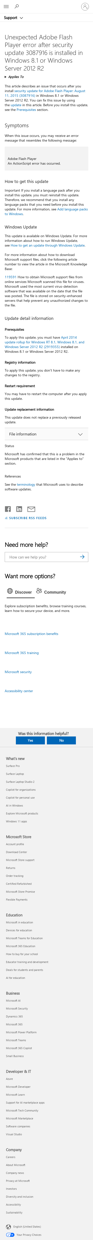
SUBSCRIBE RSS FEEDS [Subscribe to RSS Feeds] (28, 518)
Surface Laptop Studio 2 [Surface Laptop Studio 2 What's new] (20, 782)
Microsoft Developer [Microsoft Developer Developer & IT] (18, 1086)
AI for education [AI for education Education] (15, 978)
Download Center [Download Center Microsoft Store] (16, 852)
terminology (26, 484)
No (61, 740)
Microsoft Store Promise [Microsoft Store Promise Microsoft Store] (20, 891)
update (16, 104)
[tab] (21, 592)
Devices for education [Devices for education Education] (19, 930)
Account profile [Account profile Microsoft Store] (15, 844)
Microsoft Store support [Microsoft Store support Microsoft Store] (20, 860)
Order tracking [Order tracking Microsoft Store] (14, 876)
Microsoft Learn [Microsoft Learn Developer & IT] (15, 1094)
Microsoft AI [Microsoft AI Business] (13, 1000)
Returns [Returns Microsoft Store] (10, 868)
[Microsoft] (46, 4)
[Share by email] (29, 508)
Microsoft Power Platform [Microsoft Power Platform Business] (21, 1032)
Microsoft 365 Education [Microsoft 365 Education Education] (20, 946)
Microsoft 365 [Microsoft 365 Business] (14, 1024)
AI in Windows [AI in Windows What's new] (14, 805)
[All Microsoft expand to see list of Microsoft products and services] (6, 7)
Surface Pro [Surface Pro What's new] (13, 766)
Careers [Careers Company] (10, 1157)
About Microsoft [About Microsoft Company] (15, 1165)
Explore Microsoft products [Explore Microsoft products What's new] (22, 813)
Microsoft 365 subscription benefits (31, 633)
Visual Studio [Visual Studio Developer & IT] (14, 1134)
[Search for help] (17, 6)
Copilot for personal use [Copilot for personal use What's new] (20, 797)
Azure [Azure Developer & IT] (9, 1079)
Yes (30, 740)
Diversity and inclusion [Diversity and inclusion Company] (19, 1196)
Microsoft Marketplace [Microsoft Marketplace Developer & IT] (19, 1118)
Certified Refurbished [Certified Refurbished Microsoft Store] (18, 884)
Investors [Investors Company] (11, 1188)
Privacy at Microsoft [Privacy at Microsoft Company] (18, 1181)
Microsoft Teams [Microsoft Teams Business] (16, 1040)
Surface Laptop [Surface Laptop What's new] (15, 774)
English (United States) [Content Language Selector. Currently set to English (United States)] (27, 1226)
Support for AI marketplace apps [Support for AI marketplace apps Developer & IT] (25, 1102)
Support (11, 17)
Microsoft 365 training (22, 652)
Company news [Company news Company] (15, 1173)
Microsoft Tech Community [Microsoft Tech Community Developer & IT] (22, 1110)
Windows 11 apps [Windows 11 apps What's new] (16, 821)
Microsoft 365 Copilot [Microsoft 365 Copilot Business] (19, 1048)
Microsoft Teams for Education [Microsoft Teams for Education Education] (24, 938)
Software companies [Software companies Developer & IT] (18, 1126)
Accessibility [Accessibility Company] (13, 1204)
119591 (11, 277)
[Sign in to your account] (85, 7)
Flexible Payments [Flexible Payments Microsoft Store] (17, 899)
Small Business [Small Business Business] (15, 1056)
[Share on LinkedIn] (17, 508)
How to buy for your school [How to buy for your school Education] (22, 954)
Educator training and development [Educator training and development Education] (27, 962)
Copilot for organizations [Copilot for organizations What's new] (21, 789)
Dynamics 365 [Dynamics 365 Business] (14, 1016)
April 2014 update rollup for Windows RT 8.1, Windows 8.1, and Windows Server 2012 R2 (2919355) (44, 342)
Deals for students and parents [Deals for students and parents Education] (24, 970)
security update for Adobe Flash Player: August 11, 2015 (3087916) (45, 93)
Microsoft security (18, 671)
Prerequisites (26, 109)
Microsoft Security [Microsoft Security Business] (17, 1008)
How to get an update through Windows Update (48, 245)
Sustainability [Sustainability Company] (14, 1212)
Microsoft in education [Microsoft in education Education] (19, 922)
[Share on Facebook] (8, 508)
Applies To (16, 77)
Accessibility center (19, 690)
